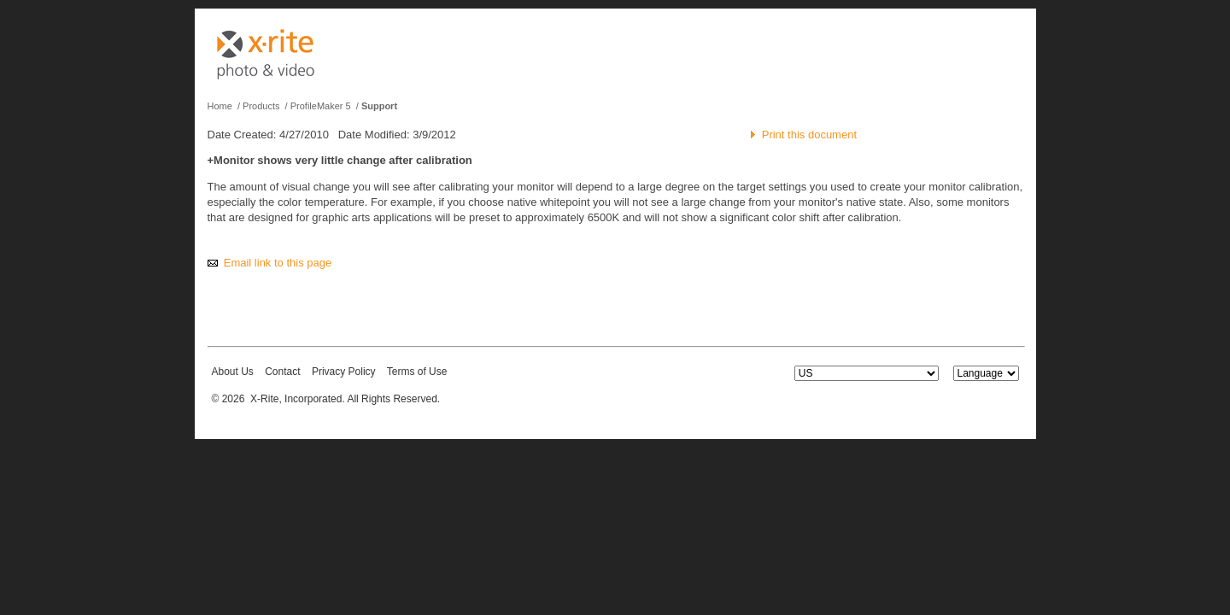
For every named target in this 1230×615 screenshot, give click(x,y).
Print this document (809, 134)
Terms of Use (417, 372)
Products (261, 106)
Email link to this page (277, 262)
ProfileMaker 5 (320, 106)
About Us (233, 372)
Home (220, 106)
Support (379, 106)
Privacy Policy (344, 372)
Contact (282, 372)
